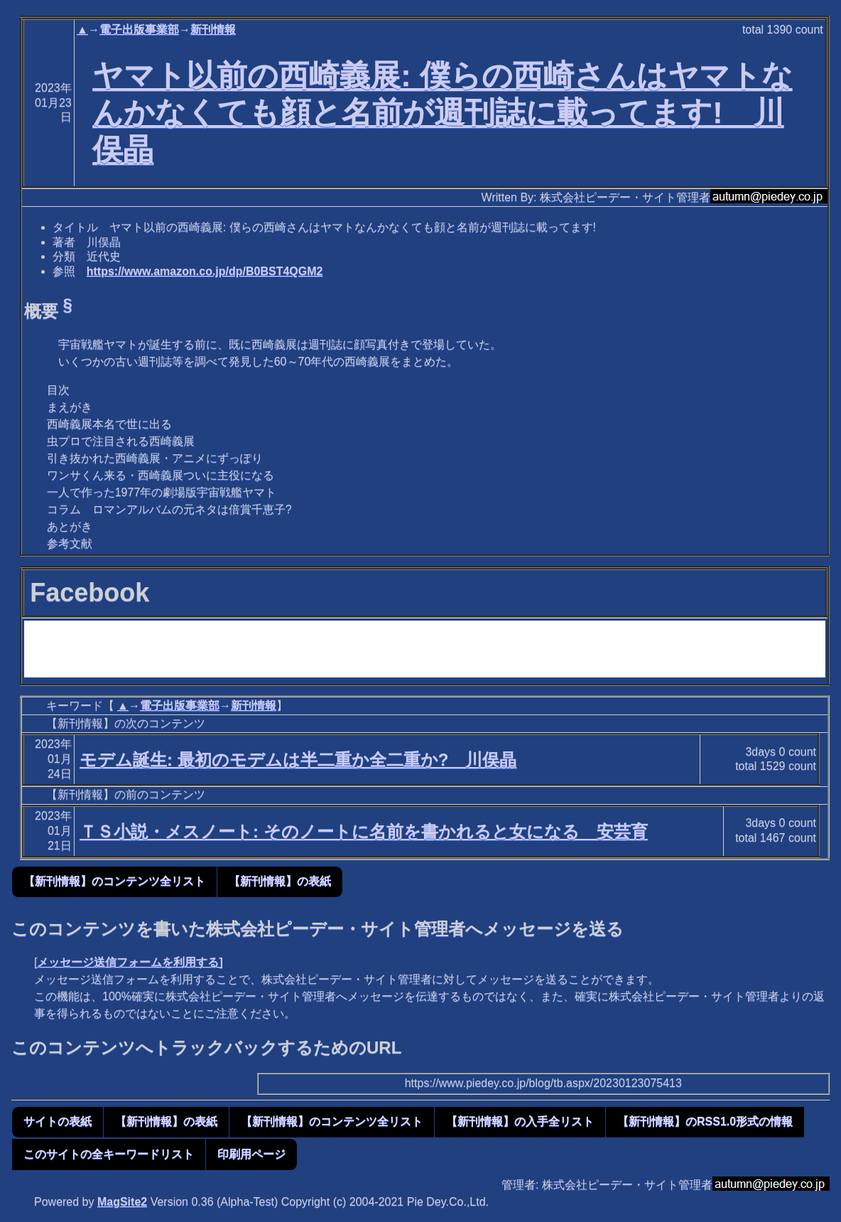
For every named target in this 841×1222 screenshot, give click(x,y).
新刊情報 (213, 29)
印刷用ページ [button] (251, 1154)
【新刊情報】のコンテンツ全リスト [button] (114, 881)
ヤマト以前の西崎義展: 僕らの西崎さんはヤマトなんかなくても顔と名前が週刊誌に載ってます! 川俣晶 (442, 112)
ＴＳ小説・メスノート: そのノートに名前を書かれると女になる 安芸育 (364, 831)
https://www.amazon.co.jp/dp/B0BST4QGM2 (205, 271)
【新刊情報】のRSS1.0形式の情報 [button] (705, 1121)
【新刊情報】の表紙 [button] (280, 881)
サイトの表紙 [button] (57, 1121)
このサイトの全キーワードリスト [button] (108, 1154)
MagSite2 (122, 1202)
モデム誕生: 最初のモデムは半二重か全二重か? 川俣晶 (298, 759)
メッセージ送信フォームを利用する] (129, 962)
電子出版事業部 (139, 29)
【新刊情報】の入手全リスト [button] (520, 1121)
